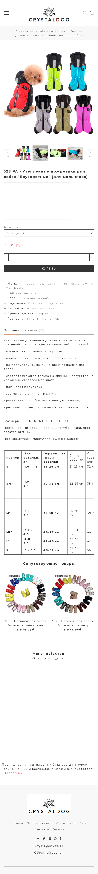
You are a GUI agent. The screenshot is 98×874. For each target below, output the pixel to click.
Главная (21, 31)
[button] (8, 153)
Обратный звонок (49, 852)
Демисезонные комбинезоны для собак (49, 35)
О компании (66, 823)
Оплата (59, 829)
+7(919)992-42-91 (49, 846)
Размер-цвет (12, 227)
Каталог (17, 823)
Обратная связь (40, 823)
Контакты (42, 829)
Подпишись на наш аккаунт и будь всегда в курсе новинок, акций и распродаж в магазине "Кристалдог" (47, 766)
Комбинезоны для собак (56, 31)
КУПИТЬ (49, 268)
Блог (83, 823)
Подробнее (13, 773)
